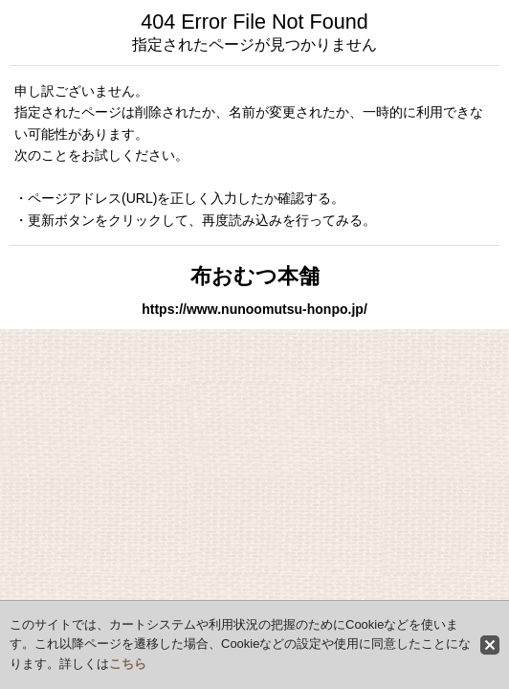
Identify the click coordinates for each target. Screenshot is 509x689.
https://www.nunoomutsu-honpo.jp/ (254, 309)
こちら (127, 663)
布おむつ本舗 (255, 276)
